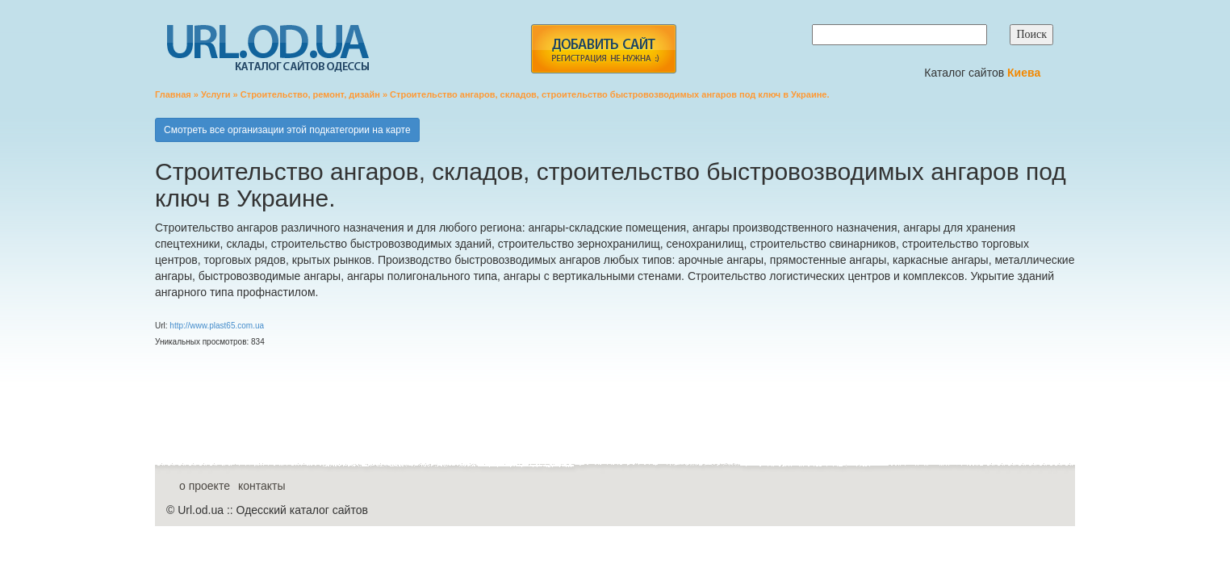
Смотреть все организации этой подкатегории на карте (287, 130)
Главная (173, 94)
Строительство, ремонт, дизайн (310, 94)
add (603, 48)
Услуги (216, 94)
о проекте (204, 485)
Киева (1025, 72)
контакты (262, 485)
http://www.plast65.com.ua (216, 325)
